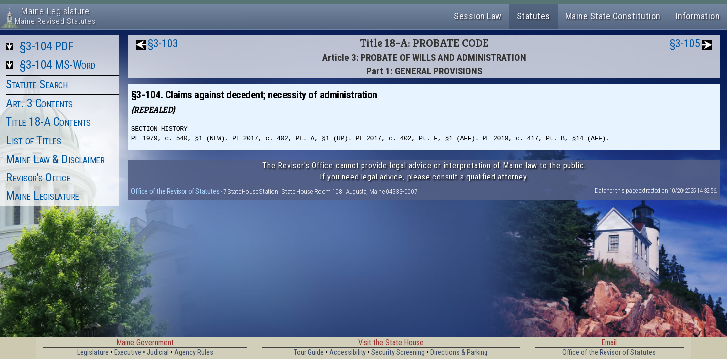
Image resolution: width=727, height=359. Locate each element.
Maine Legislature (42, 196)
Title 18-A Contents (48, 122)
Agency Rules (193, 352)
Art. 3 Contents (39, 103)
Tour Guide (309, 352)
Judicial (158, 352)
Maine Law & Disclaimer (55, 159)
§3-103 (163, 43)
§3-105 (685, 43)
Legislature (93, 352)
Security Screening (398, 352)
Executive (127, 352)
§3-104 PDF (47, 46)
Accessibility (347, 352)
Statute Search (36, 84)
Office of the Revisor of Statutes (175, 191)
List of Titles (33, 140)
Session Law (478, 16)
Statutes (533, 16)
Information (698, 16)
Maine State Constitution (613, 16)
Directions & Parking (458, 352)
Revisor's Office (38, 177)
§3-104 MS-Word (57, 65)
